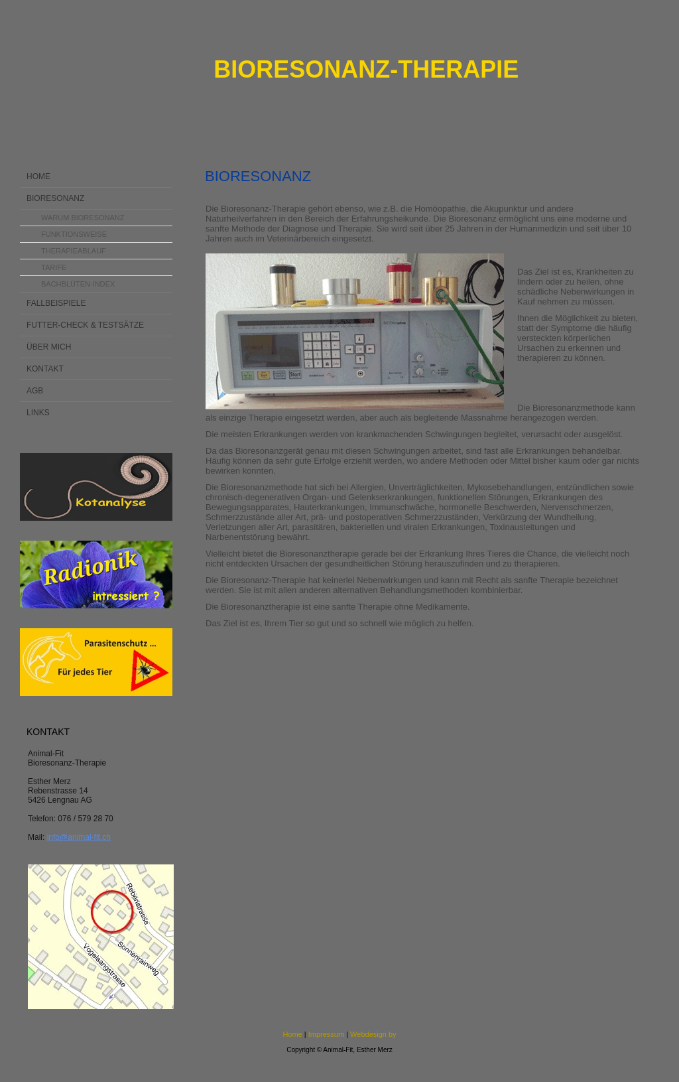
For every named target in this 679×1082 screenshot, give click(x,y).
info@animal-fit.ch (79, 837)
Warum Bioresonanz (83, 218)
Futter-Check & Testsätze (85, 325)
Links (38, 412)
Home (38, 176)
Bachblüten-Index (78, 284)
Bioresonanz (55, 198)
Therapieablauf (73, 251)
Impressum (326, 1034)
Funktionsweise (74, 234)
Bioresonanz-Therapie (366, 69)
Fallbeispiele (56, 303)
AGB (35, 390)
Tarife (53, 267)
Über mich (49, 347)
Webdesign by (373, 1034)
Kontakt (45, 368)
